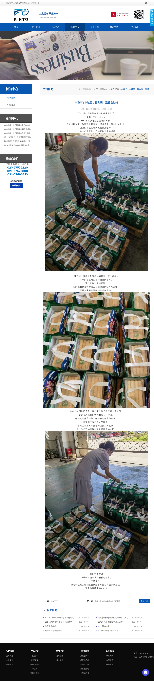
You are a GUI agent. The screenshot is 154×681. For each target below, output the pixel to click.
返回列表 (144, 601)
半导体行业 (84, 673)
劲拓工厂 (54, 601)
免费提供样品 (50, 626)
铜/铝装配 (34, 660)
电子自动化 (84, 664)
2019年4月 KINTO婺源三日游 (110, 622)
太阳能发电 (84, 669)
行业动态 (59, 660)
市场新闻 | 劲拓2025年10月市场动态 (17, 129)
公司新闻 (115, 89)
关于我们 (36, 27)
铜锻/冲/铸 (35, 664)
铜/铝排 (34, 656)
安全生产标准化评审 (53, 630)
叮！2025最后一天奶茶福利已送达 (17, 137)
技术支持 (114, 27)
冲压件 (34, 669)
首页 (16, 27)
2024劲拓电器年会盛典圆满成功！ (17, 145)
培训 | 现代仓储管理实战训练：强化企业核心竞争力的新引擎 (17, 141)
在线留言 (16, 185)
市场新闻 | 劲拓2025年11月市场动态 (17, 125)
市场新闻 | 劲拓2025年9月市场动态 (17, 133)
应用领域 (95, 27)
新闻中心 (75, 27)
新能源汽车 (84, 656)
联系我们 (134, 27)
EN (146, 3)
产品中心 (55, 27)
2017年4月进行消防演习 (108, 630)
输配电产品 (84, 660)
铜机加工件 (34, 673)
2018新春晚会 (104, 626)
